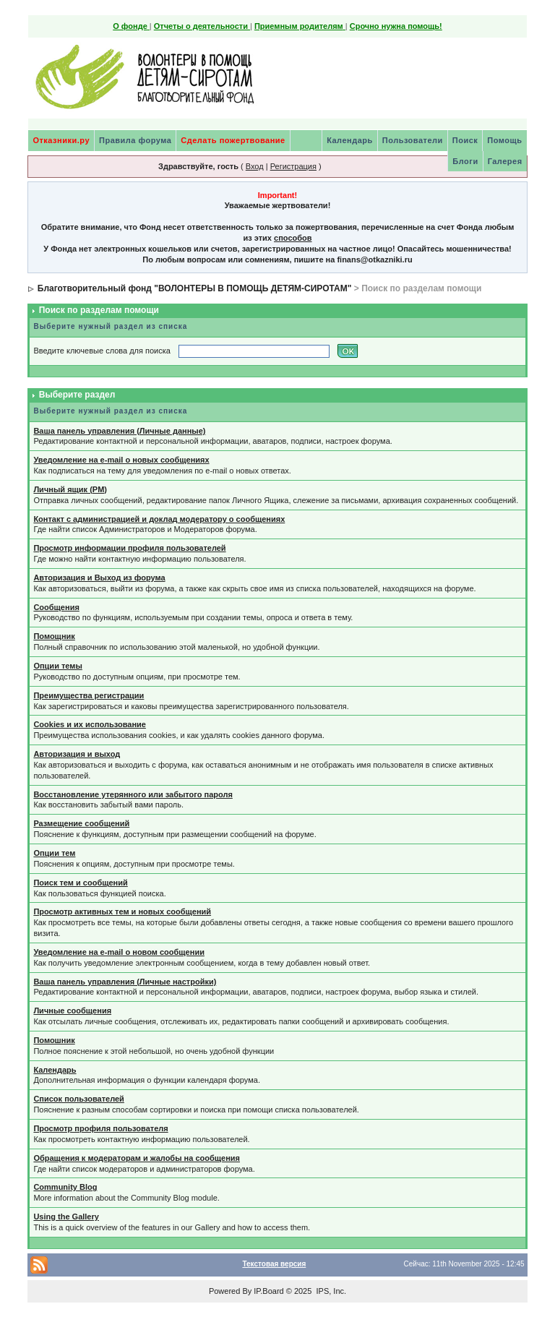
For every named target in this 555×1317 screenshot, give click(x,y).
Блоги (465, 161)
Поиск (465, 140)
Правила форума (135, 140)
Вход (255, 166)
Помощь (504, 140)
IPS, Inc (330, 1291)
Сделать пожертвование (233, 140)
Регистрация (293, 166)
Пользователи (412, 140)
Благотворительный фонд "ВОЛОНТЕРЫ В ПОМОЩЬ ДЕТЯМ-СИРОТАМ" (195, 288)
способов (292, 237)
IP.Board (268, 1291)
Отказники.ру (61, 140)
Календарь (350, 140)
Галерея (505, 161)
